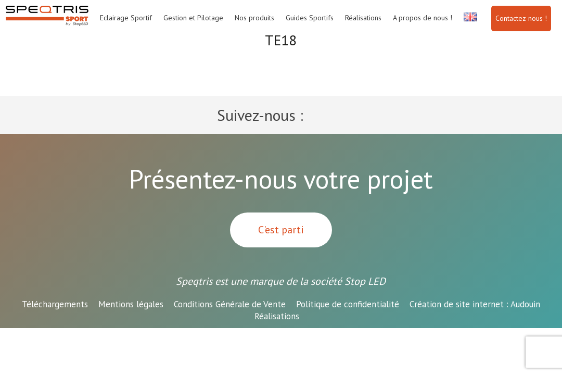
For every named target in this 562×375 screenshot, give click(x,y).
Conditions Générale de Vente (230, 304)
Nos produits (254, 17)
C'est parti (281, 229)
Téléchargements (55, 304)
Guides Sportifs (310, 17)
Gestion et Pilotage (193, 17)
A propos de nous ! (422, 17)
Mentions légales (130, 304)
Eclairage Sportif (126, 17)
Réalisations (363, 17)
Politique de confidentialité (347, 304)
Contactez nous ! (521, 18)
